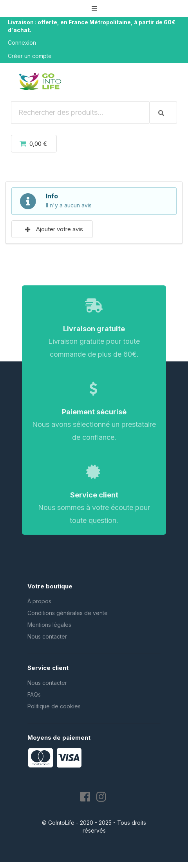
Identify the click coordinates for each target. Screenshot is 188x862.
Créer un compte (30, 56)
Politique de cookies (54, 706)
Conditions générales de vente (67, 613)
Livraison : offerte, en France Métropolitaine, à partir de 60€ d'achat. (91, 26)
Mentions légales (49, 624)
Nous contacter (47, 636)
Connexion (22, 42)
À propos (39, 601)
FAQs (34, 694)
